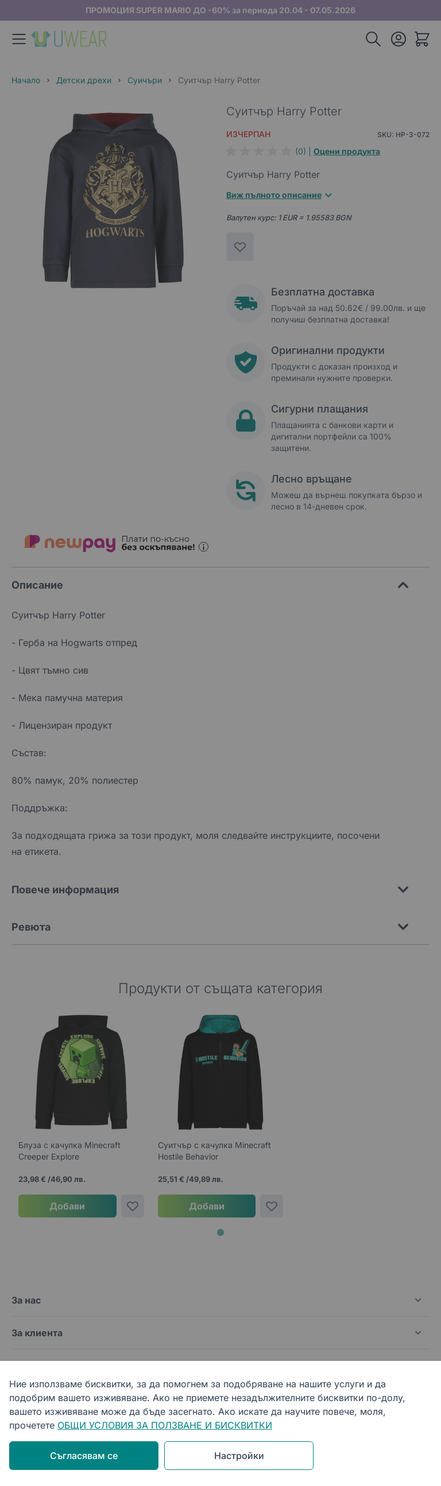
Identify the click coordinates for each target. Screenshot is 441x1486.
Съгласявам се (84, 1455)
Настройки (239, 1455)
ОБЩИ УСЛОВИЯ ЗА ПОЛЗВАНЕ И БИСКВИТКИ (164, 1425)
